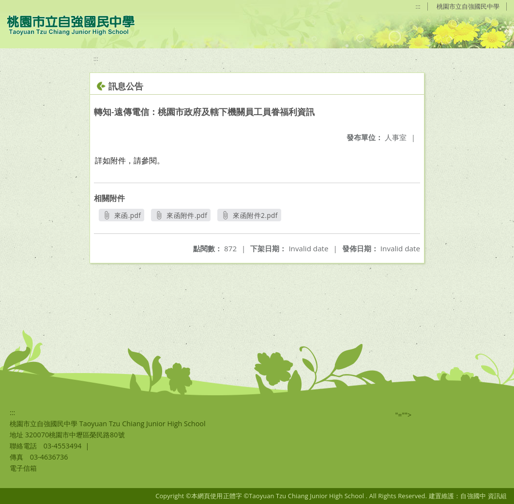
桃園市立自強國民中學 (468, 6)
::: (418, 6)
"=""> (403, 414)
